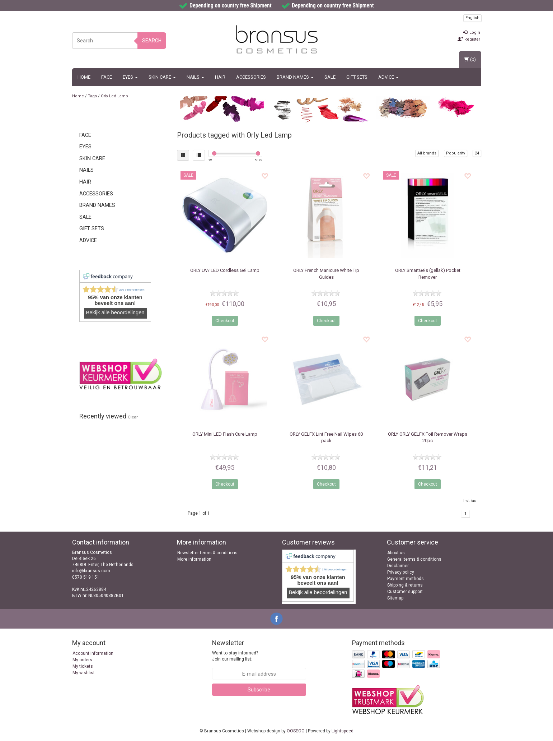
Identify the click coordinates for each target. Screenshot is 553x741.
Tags (92, 96)
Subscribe (259, 690)
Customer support (405, 591)
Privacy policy (400, 572)
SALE (330, 77)
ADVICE (388, 77)
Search (151, 40)
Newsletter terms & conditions (207, 552)
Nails (195, 77)
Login (471, 32)
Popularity (455, 153)
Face (106, 77)
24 (477, 153)
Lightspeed (342, 730)
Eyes (130, 77)
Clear (133, 417)
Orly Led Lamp (114, 96)
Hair (220, 77)
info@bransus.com (91, 570)
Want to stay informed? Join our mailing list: (235, 656)
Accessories (251, 77)
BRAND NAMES (295, 77)
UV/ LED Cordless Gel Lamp (224, 270)
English (472, 17)
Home (84, 77)
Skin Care (162, 77)
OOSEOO (296, 730)
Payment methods (405, 578)
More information (194, 559)
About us (396, 552)
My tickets (82, 666)
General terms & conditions (414, 559)
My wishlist (83, 672)
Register (469, 39)
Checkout (224, 320)
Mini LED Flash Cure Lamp (224, 434)
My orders (82, 659)
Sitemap (395, 598)
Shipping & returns (405, 585)
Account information (92, 653)
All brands (426, 153)
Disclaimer (398, 565)
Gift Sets (356, 77)
